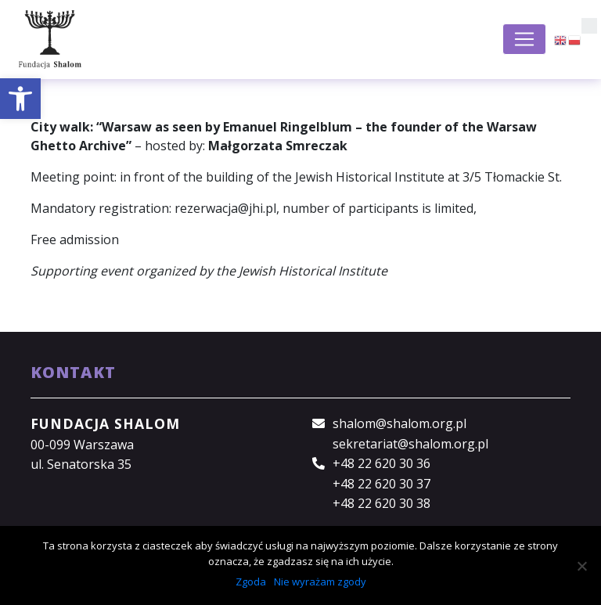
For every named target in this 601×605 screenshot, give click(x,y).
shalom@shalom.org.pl (399, 423)
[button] (20, 98)
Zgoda (251, 581)
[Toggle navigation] (524, 39)
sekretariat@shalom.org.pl (410, 443)
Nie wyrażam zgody (320, 581)
